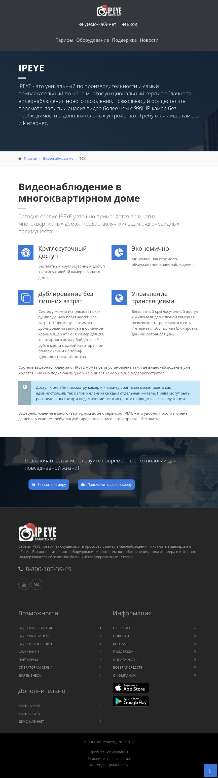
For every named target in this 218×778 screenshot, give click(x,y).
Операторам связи (35, 667)
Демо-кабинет (97, 24)
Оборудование (92, 40)
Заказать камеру (49, 484)
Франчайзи (29, 651)
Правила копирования (109, 752)
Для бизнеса (30, 675)
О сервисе (122, 628)
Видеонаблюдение (58, 158)
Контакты (121, 643)
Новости (149, 40)
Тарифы (64, 40)
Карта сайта (29, 713)
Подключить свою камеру (106, 484)
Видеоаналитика (34, 635)
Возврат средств (127, 667)
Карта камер (29, 705)
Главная (30, 158)
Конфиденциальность (109, 765)
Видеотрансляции (35, 643)
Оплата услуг (125, 659)
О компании (124, 675)
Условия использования (109, 759)
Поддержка (124, 40)
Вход (129, 24)
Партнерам (28, 659)
